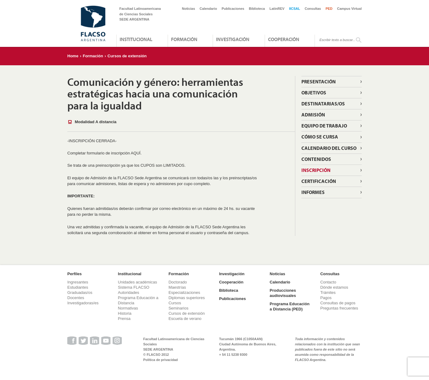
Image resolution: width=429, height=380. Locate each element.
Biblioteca (257, 8)
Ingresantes (77, 282)
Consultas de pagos (338, 303)
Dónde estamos (334, 287)
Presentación (318, 81)
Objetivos (313, 92)
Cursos (175, 303)
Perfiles (74, 274)
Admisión (313, 115)
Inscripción (315, 170)
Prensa (124, 318)
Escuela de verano (185, 318)
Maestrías (177, 287)
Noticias (188, 8)
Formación (184, 39)
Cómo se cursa (319, 137)
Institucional (136, 39)
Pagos (326, 297)
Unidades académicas (137, 282)
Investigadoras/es (83, 303)
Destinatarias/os (323, 104)
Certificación (318, 181)
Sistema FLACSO (133, 287)
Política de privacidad (160, 360)
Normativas (128, 308)
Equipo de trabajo (324, 126)
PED (329, 8)
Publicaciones (233, 8)
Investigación (232, 39)
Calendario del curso (328, 148)
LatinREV (277, 8)
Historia (124, 313)
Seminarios (178, 308)
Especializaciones (184, 292)
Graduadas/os (79, 292)
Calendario (208, 8)
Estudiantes (77, 287)
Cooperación (283, 39)
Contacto (328, 282)
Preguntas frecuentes (339, 308)
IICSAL (294, 8)
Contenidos (316, 159)
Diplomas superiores (187, 297)
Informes (313, 192)
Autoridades (128, 292)
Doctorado (178, 282)
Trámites (328, 292)
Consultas (313, 8)
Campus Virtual (349, 8)
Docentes (75, 297)
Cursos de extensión (127, 56)
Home (72, 56)
